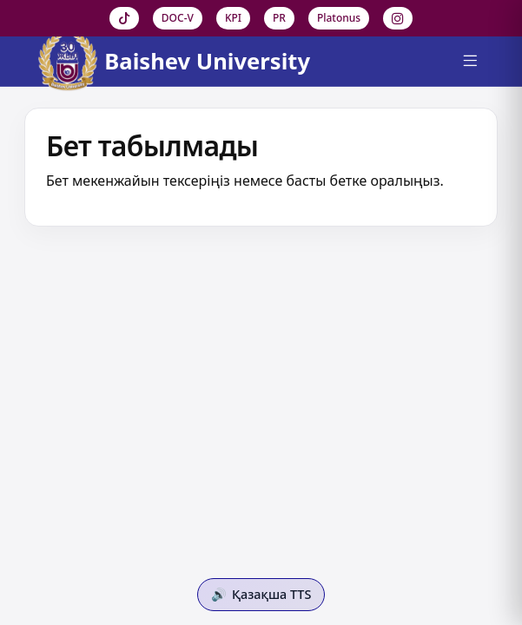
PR (279, 17)
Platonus (338, 17)
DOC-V (178, 17)
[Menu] (470, 61)
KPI (233, 17)
